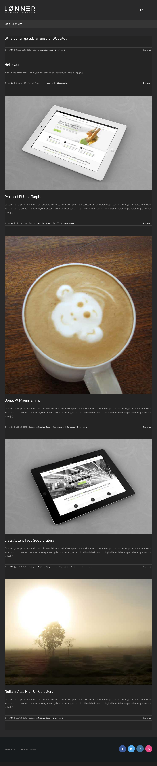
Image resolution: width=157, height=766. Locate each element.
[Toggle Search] (141, 9)
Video (59, 223)
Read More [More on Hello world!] (147, 83)
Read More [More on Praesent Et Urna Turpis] (147, 223)
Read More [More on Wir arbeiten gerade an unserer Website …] (147, 49)
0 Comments (60, 49)
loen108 (10, 49)
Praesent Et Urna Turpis (23, 196)
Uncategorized (47, 49)
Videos (72, 426)
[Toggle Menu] (150, 10)
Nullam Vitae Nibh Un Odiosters (29, 691)
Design (48, 223)
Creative (41, 223)
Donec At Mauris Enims (22, 400)
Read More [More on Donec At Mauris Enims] (147, 426)
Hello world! (14, 64)
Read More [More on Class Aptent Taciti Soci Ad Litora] (147, 566)
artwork (60, 426)
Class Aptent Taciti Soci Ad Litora (29, 540)
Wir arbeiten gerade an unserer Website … (37, 38)
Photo (66, 426)
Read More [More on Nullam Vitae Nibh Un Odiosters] (147, 717)
